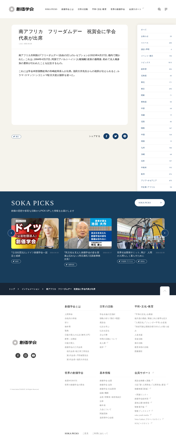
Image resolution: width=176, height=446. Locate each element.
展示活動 (138, 343)
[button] (11, 233)
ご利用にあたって (100, 433)
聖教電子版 (139, 407)
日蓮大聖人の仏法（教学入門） (77, 335)
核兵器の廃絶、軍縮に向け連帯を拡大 (151, 318)
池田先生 (71, 264)
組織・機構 (104, 393)
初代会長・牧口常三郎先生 (78, 351)
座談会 (103, 323)
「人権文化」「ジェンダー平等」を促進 (151, 323)
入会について (106, 409)
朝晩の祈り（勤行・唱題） (110, 318)
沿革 (102, 401)
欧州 (16, 261)
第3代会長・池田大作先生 (77, 360)
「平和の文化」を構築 (144, 314)
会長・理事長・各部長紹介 (110, 397)
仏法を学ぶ (104, 327)
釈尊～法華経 (71, 339)
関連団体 (104, 414)
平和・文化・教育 (99, 10)
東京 (17, 136)
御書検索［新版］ (141, 389)
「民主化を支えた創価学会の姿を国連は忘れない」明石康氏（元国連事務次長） (82, 255)
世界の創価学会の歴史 (74, 385)
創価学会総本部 (141, 399)
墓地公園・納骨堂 (142, 403)
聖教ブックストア (142, 411)
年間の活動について (108, 339)
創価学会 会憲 (106, 381)
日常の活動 (83, 10)
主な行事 (104, 335)
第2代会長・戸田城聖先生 (77, 355)
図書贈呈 (138, 351)
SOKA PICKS (51, 10)
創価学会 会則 (106, 385)
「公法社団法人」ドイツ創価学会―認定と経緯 (29, 254)
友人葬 (103, 343)
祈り (67, 323)
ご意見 (85, 433)
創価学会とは (67, 10)
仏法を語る (104, 331)
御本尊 (68, 327)
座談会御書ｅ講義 (142, 381)
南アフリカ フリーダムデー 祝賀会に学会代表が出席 (70, 289)
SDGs (142, 261)
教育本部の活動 (141, 347)
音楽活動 (138, 339)
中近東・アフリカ (127, 261)
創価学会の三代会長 (73, 347)
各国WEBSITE (71, 381)
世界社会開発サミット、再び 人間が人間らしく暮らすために (134, 254)
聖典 (67, 331)
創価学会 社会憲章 (108, 389)
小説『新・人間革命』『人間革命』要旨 (150, 385)
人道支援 (138, 335)
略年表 (103, 405)
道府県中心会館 (106, 418)
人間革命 (69, 314)
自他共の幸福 (71, 318)
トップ (12, 289)
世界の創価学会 (118, 10)
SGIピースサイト (142, 423)
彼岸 (102, 347)
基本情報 (105, 372)
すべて (144, 30)
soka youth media (142, 415)
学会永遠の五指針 (107, 314)
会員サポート (144, 372)
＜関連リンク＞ (141, 395)
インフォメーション (30, 289)
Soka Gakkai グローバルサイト (148, 419)
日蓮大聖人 (70, 343)
